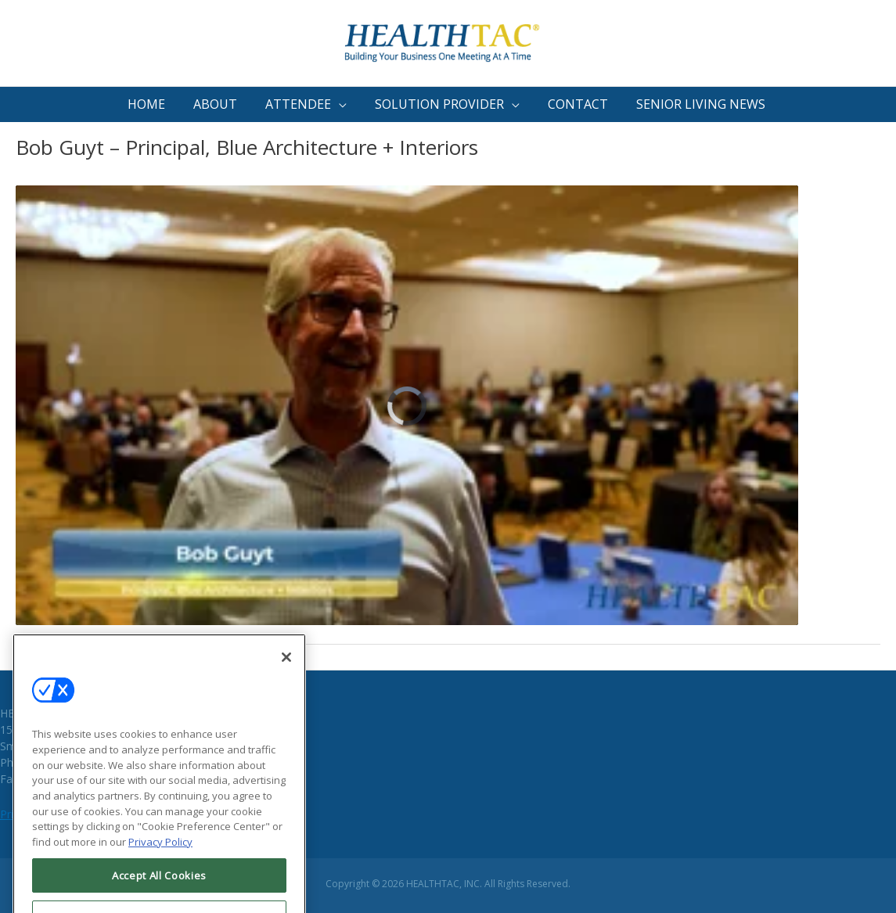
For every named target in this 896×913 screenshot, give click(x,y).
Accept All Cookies (159, 892)
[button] (307, 104)
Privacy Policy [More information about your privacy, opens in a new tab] (160, 859)
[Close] (286, 674)
